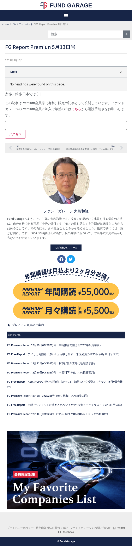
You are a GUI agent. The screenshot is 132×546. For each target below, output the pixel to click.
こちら (76, 109)
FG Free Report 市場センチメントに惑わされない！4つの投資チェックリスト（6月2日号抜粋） (65, 404)
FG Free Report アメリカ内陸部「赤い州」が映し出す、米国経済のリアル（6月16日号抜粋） (64, 354)
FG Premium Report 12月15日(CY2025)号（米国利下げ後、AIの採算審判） (51, 372)
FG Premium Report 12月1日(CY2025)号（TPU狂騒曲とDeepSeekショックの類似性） (58, 414)
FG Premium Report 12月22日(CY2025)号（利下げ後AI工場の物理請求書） (51, 363)
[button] (66, 15)
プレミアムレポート (22, 24)
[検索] (126, 34)
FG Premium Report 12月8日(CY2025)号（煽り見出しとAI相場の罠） (48, 395)
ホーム (5, 24)
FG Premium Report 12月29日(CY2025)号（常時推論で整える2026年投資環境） (54, 345)
